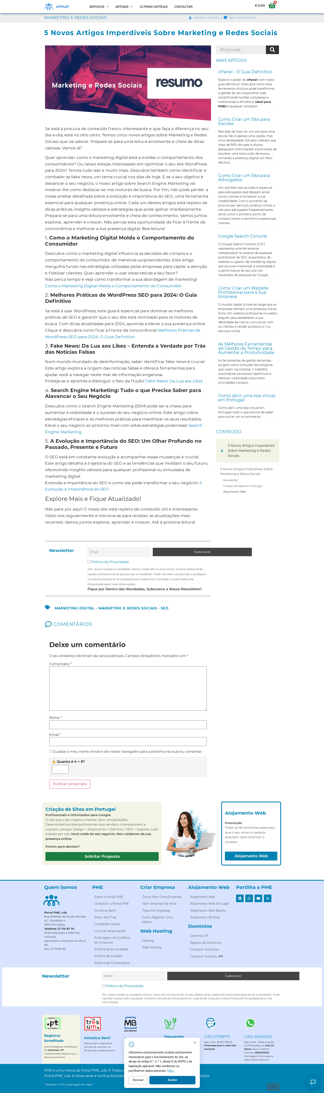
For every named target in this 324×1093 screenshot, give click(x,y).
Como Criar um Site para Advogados (244, 177)
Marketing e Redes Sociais (75, 17)
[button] (222, 450)
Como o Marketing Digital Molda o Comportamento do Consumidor (113, 285)
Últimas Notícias (154, 7)
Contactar (183, 7)
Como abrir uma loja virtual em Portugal (246, 397)
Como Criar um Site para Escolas (244, 121)
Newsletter (230, 480)
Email (55, 733)
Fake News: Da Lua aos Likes (174, 380)
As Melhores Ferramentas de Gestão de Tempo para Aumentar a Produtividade (246, 348)
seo (165, 607)
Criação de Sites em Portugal (242, 486)
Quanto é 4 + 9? (68, 761)
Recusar (157, 1082)
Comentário (60, 663)
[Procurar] (272, 49)
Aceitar (192, 1082)
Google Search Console (242, 236)
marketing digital (75, 607)
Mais (190, 1073)
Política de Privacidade (110, 561)
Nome (55, 717)
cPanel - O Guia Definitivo (245, 71)
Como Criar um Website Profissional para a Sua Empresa (243, 292)
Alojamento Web (234, 491)
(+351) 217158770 (217, 1035)
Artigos (124, 6)
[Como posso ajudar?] (313, 1082)
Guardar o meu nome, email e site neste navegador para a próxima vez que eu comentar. (127, 751)
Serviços (99, 6)
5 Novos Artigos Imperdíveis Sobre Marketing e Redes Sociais (246, 471)
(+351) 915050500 (258, 1035)
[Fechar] (214, 1044)
